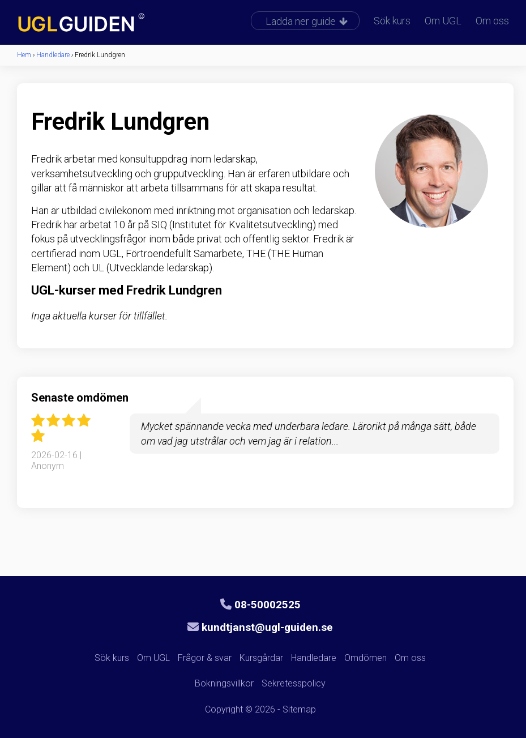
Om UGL (443, 21)
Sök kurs (392, 21)
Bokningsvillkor (224, 683)
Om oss (492, 21)
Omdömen (365, 657)
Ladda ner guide (307, 21)
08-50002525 (260, 604)
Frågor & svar (205, 657)
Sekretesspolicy (294, 683)
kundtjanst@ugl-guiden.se (260, 627)
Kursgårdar (261, 657)
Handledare (313, 657)
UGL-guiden (99, 23)
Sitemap (299, 709)
